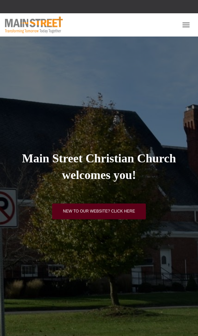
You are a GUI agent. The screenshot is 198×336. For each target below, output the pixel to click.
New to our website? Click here (99, 211)
